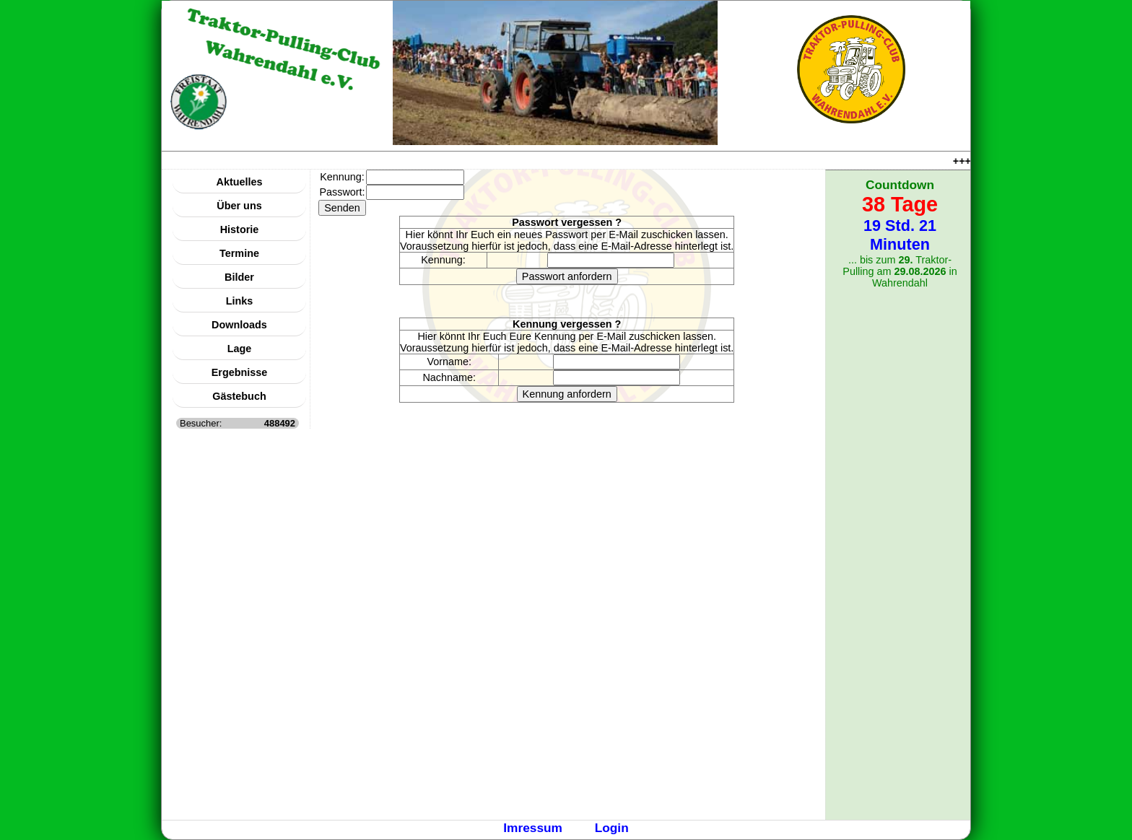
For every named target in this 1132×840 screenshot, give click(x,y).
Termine (239, 253)
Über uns (239, 205)
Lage (239, 348)
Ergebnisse (240, 372)
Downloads (239, 325)
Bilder (239, 277)
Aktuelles (240, 182)
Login (612, 828)
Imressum (532, 828)
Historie (239, 229)
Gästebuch (239, 396)
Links (239, 301)
